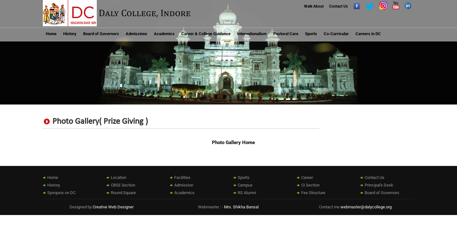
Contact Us (338, 6)
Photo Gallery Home (233, 142)
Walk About (314, 6)
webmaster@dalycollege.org (366, 207)
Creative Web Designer (113, 207)
